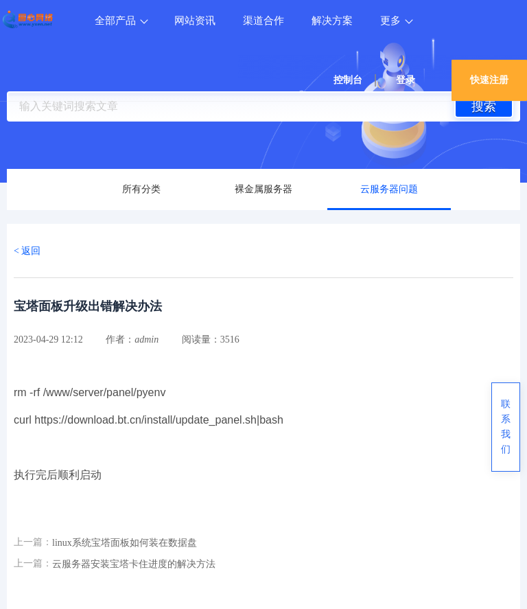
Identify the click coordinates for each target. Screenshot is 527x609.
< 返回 (27, 251)
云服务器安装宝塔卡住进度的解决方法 (133, 564)
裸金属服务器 (263, 189)
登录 (405, 80)
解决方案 (332, 20)
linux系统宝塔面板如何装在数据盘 (124, 543)
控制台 (347, 80)
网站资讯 (194, 20)
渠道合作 (263, 20)
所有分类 (141, 189)
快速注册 (489, 80)
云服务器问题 (389, 189)
